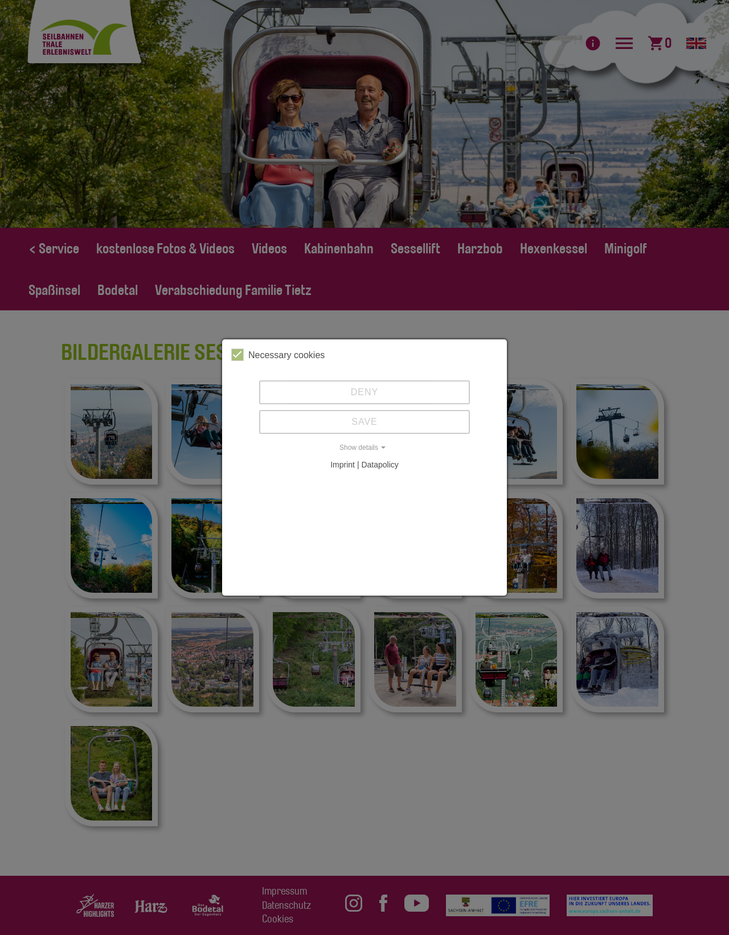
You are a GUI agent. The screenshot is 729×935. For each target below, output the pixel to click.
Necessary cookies (278, 354)
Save (364, 422)
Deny (364, 392)
